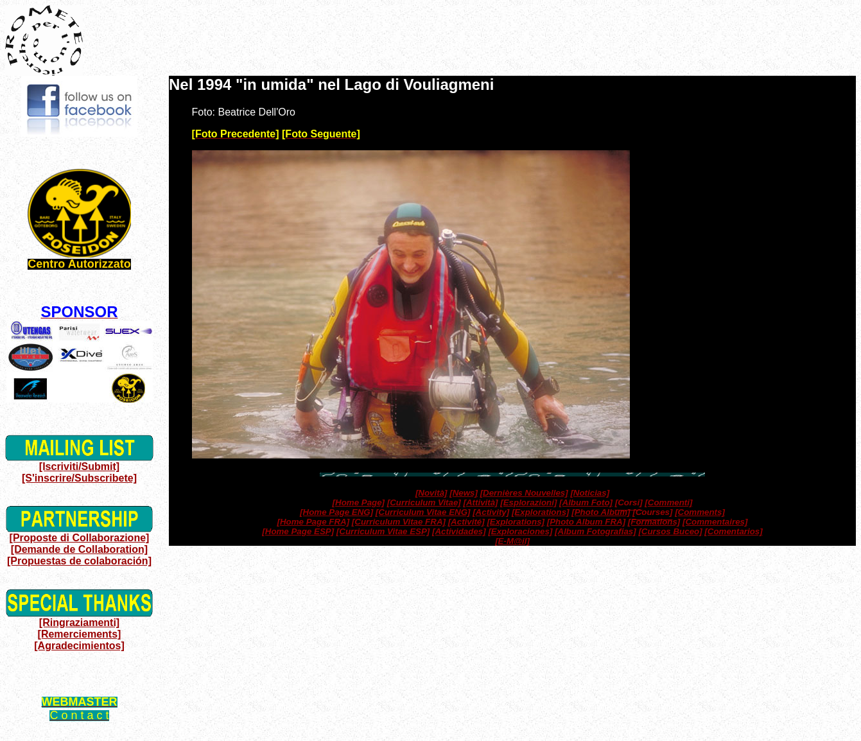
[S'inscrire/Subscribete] (79, 478)
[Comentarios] (733, 531)
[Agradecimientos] (79, 645)
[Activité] (466, 522)
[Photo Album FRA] (586, 522)
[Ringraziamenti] (79, 622)
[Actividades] (459, 531)
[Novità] (431, 493)
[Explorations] (541, 512)
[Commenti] (668, 502)
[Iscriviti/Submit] (79, 466)
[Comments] (700, 512)
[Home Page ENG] (336, 512)
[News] (463, 493)
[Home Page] (359, 502)
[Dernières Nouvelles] (524, 493)
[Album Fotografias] (595, 531)
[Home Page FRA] (313, 522)
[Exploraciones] (520, 531)
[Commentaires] (715, 522)
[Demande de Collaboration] (79, 549)
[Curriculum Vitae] (424, 502)
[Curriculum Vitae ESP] (383, 531)
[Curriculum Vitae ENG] (423, 512)
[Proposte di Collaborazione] (80, 537)
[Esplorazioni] (528, 502)
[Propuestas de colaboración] (79, 560)
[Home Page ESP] (298, 531)
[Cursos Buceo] (670, 531)
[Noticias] (589, 493)
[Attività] (481, 502)
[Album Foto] (586, 502)
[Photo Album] (600, 512)
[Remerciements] (79, 634)
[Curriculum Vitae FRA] (399, 522)
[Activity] (491, 512)
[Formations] (654, 522)
